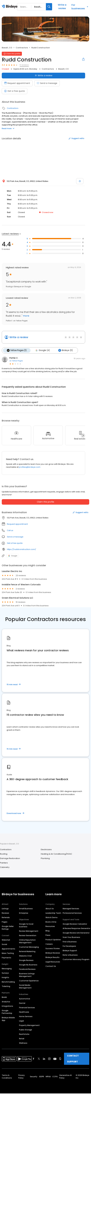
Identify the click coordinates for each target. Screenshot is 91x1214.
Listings (5, 908)
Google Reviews (26, 960)
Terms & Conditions (7, 1076)
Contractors (22, 47)
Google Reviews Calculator (75, 924)
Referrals (6, 917)
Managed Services (71, 908)
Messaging (7, 968)
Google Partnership (7, 1011)
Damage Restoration (10, 858)
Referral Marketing (27, 951)
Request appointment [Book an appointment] (17, 83)
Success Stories (52, 948)
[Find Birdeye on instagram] (49, 1059)
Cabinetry (4, 867)
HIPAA (48, 1076)
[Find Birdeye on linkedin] (44, 1059)
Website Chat (25, 956)
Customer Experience (29, 980)
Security (33, 1076)
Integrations (7, 1006)
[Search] (49, 6)
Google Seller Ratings (8, 927)
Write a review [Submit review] (43, 75)
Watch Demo (51, 917)
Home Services (25, 1016)
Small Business (26, 908)
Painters (4, 862)
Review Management (28, 931)
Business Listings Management (27, 974)
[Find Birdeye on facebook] (33, 1059)
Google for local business (26, 925)
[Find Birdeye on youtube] (54, 1059)
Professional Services (72, 913)
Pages (4, 922)
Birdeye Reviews (52, 953)
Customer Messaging (29, 947)
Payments (6, 957)
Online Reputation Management (27, 941)
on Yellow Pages (16, 361)
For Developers (69, 946)
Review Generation (27, 935)
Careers (49, 944)
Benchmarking (8, 982)
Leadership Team (53, 913)
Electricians (46, 849)
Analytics (6, 1001)
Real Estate (24, 1034)
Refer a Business (70, 955)
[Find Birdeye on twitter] (39, 1059)
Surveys (5, 973)
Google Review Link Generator (76, 933)
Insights (5, 977)
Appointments (8, 949)
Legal (21, 1021)
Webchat (6, 940)
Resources (50, 926)
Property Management (29, 1025)
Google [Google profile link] (12, 556)
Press (47, 935)
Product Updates (53, 939)
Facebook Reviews (27, 969)
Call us (10, 530)
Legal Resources (52, 962)
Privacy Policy (21, 1076)
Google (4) (42, 350)
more (25, 315)
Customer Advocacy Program (76, 959)
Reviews (5, 913)
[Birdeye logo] (10, 7)
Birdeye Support (70, 950)
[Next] (83, 435)
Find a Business (70, 941)
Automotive (24, 998)
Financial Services (27, 1007)
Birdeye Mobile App (8, 1019)
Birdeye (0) (65, 350)
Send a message (47, 83)
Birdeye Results (52, 957)
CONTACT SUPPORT (73, 1058)
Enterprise (23, 913)
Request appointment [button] (17, 524)
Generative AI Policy (65, 1076)
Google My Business (28, 964)
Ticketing (6, 986)
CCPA (55, 1076)
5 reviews (24, 65)
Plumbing (45, 858)
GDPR (41, 1076)
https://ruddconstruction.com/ (21, 549)
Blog (47, 930)
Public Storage (25, 1029)
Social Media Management (25, 986)
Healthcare (24, 1012)
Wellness (23, 1043)
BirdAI (4, 997)
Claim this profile (45, 501)
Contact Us (50, 966)
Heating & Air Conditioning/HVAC (56, 854)
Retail (21, 1038)
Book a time (50, 922)
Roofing (3, 854)
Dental (22, 1003)
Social (4, 944)
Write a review (62, 6)
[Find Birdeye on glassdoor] (60, 1059)
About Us (49, 908)
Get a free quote (14, 91)
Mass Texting (8, 953)
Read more (8, 128)
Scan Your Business (71, 937)
